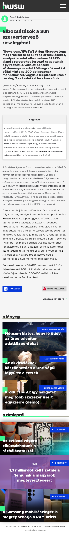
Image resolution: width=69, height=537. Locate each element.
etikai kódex (37, 526)
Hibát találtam (53, 289)
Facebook (12, 289)
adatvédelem (30, 530)
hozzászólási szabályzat (55, 526)
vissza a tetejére (53, 299)
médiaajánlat (24, 526)
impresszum (11, 526)
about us (42, 530)
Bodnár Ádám (23, 17)
